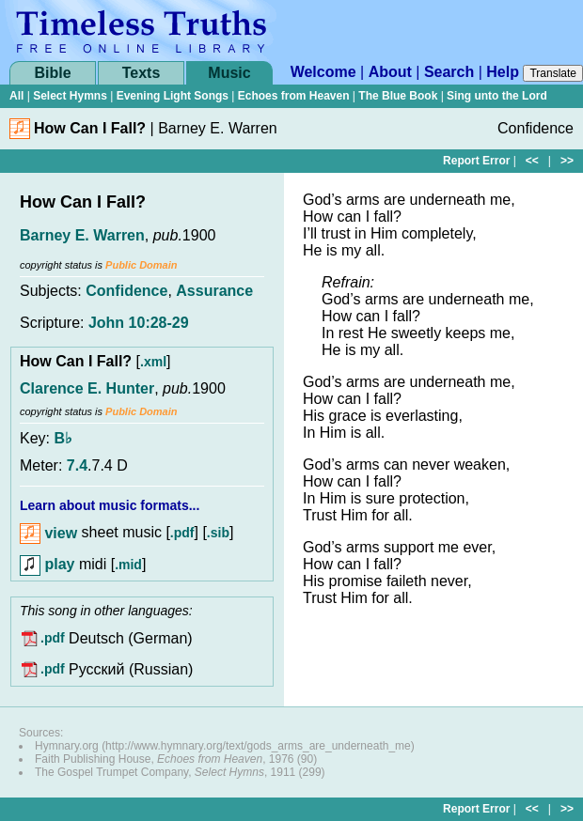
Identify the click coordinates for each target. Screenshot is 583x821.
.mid (128, 564)
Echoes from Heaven (294, 95)
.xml (153, 361)
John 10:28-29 (138, 323)
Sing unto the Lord (497, 95)
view (48, 533)
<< (532, 160)
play (47, 564)
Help (502, 72)
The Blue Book (397, 95)
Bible (52, 73)
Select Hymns (70, 95)
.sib (218, 533)
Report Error (476, 160)
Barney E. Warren (82, 235)
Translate (552, 73)
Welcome (323, 72)
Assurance (214, 291)
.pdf (182, 533)
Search (449, 72)
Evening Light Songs (172, 95)
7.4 (77, 465)
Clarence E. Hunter (87, 388)
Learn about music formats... (109, 505)
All (16, 95)
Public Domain (141, 265)
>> (567, 160)
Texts (141, 73)
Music (229, 73)
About (390, 72)
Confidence (126, 291)
